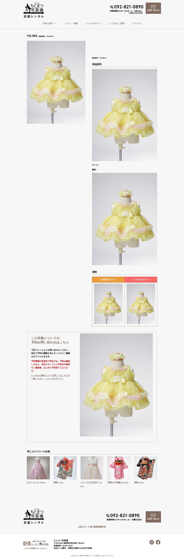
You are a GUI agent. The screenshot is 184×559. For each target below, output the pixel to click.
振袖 (59, 482)
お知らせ (82, 527)
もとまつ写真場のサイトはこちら (35, 548)
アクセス (136, 23)
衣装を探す (50, 23)
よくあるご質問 (117, 23)
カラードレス (36, 482)
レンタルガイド (93, 23)
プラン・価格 (71, 23)
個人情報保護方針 (98, 527)
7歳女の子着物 (118, 482)
